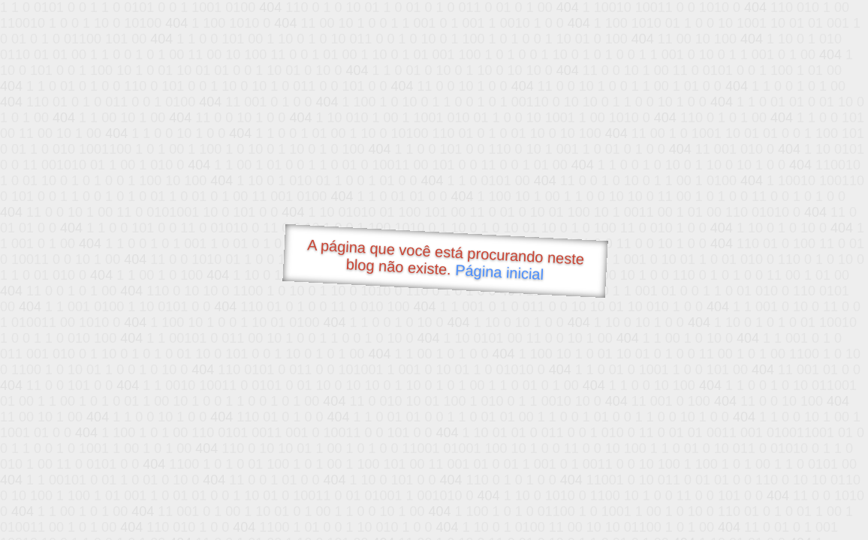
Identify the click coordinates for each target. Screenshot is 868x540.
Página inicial (499, 272)
